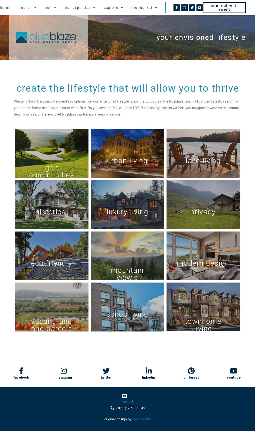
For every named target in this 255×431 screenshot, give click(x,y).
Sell (51, 8)
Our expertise (80, 8)
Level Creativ (141, 419)
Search (28, 8)
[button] (224, 7)
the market (144, 8)
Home (5, 8)
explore (113, 8)
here (46, 114)
